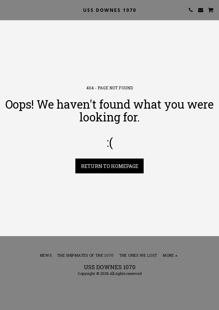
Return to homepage (109, 166)
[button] (7, 10)
